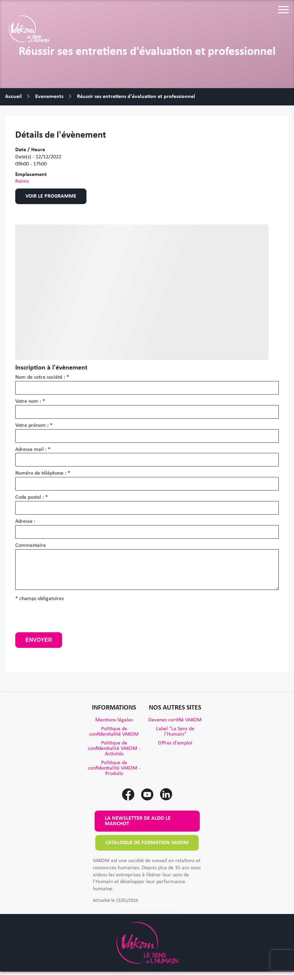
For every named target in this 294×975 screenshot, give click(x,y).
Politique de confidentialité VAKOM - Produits (114, 768)
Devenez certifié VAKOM (175, 720)
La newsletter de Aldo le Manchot (138, 821)
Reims (22, 181)
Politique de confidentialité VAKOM (114, 731)
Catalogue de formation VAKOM (147, 842)
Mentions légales (114, 720)
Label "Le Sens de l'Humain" (175, 731)
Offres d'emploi (175, 743)
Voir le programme (50, 196)
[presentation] (66, 619)
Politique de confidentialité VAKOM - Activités (114, 748)
